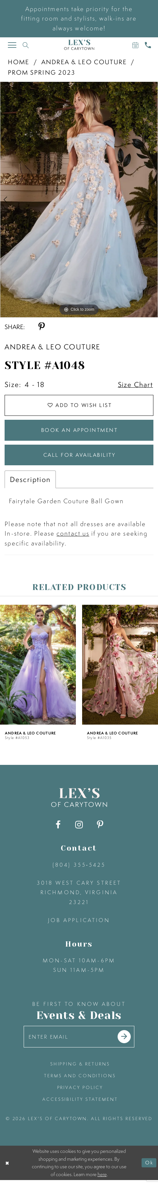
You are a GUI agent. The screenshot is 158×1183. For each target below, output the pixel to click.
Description (30, 482)
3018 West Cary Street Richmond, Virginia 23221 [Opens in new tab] (79, 894)
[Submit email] (125, 1039)
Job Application (79, 922)
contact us (72, 535)
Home (18, 62)
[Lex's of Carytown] (79, 45)
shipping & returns (80, 1067)
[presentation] (38, 667)
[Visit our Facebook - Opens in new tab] (58, 827)
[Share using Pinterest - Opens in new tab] (41, 327)
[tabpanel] (79, 199)
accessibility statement (80, 1102)
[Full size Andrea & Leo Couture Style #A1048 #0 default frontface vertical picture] (79, 199)
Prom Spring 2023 (41, 72)
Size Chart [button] (135, 385)
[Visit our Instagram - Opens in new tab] (79, 827)
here (102, 1177)
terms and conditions (80, 1078)
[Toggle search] (25, 44)
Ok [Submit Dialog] (149, 1165)
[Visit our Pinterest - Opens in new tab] (100, 827)
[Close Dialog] (7, 1166)
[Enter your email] (79, 1039)
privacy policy (80, 1090)
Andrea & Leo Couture (84, 62)
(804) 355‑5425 (79, 866)
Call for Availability (79, 456)
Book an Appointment (79, 431)
